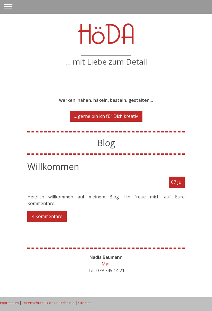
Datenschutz (32, 302)
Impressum (9, 302)
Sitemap (85, 302)
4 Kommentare (47, 216)
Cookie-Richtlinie (61, 302)
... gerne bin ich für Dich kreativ (106, 116)
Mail (106, 264)
